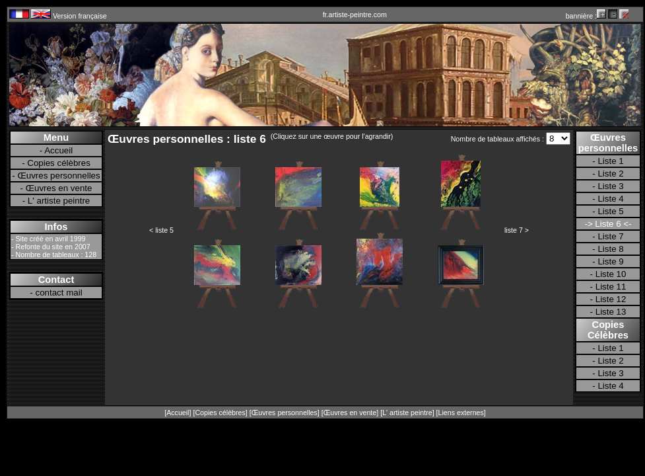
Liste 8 (610, 249)
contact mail (59, 293)
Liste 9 (610, 261)
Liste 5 (610, 211)
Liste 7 (610, 236)
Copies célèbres (58, 163)
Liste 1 (610, 161)
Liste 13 (611, 312)
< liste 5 (161, 230)
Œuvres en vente (59, 188)
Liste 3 (610, 186)
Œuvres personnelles (58, 175)
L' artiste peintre (59, 201)
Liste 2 (610, 173)
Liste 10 (611, 274)
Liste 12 (611, 299)
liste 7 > (516, 230)
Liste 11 (611, 287)
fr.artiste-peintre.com (355, 15)
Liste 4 (610, 199)
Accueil (58, 150)
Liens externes (461, 412)
